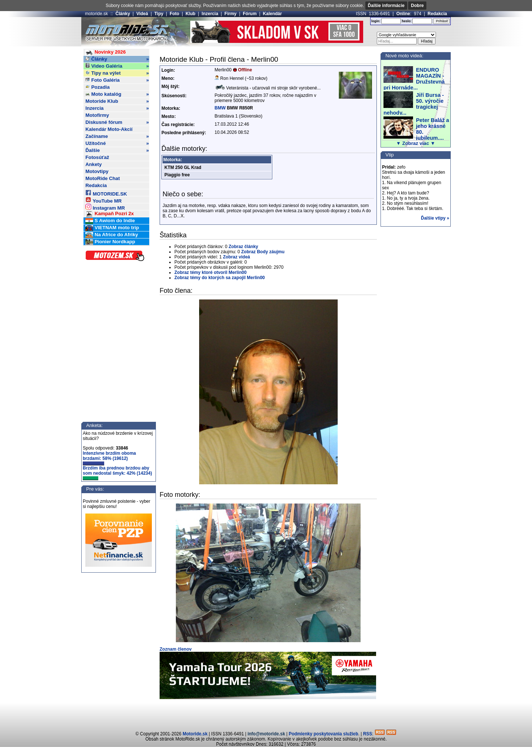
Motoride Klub (117, 101)
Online (403, 13)
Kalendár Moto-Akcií (109, 129)
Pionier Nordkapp (110, 242)
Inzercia (210, 13)
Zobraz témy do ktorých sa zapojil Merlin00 (219, 277)
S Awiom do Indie (110, 221)
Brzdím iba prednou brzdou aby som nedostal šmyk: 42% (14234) (117, 472)
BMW (220, 108)
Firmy (231, 13)
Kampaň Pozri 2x (109, 214)
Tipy (158, 13)
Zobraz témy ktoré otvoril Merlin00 (210, 272)
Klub (190, 13)
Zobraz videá (236, 257)
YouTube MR (103, 200)
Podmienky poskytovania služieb (323, 733)
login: (376, 21)
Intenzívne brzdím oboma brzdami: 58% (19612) (109, 458)
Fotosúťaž (97, 157)
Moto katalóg (117, 94)
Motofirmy (97, 115)
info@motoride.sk (266, 733)
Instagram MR (105, 207)
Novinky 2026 (105, 52)
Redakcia (437, 13)
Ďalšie (117, 150)
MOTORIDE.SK (106, 193)
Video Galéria (117, 66)
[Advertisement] (266, 714)
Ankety (93, 164)
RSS (367, 733)
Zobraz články (243, 246)
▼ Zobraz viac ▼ (415, 143)
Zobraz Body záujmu (262, 251)
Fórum (249, 13)
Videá (142, 13)
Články (123, 13)
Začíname (117, 136)
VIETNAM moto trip (112, 228)
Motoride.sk (195, 733)
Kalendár (272, 13)
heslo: (407, 21)
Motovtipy (96, 171)
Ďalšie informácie (386, 5)
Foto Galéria (117, 80)
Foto (174, 13)
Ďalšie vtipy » (435, 218)
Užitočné (117, 143)
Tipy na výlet (117, 73)
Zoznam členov (176, 649)
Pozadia (97, 87)
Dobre (417, 5)
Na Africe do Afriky (111, 235)
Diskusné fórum (117, 122)
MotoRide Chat (102, 178)
